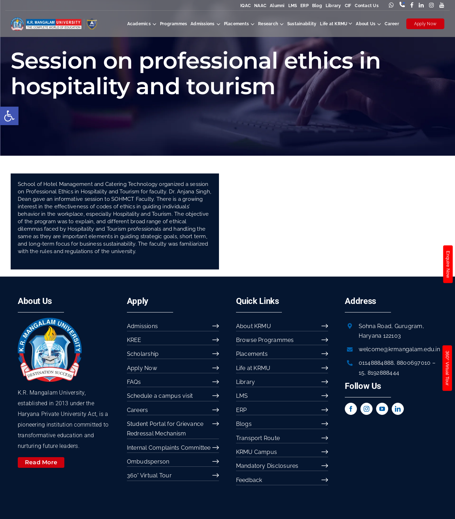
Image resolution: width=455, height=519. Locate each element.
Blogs (244, 424)
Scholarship (143, 354)
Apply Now (425, 23)
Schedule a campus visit (160, 395)
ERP (304, 5)
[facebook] (351, 409)
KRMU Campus (256, 452)
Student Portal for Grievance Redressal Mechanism (165, 429)
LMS (292, 5)
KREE (134, 340)
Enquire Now (447, 264)
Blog (317, 5)
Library (333, 5)
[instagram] (366, 409)
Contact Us (366, 5)
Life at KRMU (253, 368)
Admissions (142, 326)
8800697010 (413, 362)
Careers (137, 410)
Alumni (277, 5)
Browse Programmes (265, 340)
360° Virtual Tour (149, 475)
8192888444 (383, 372)
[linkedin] (398, 409)
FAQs (134, 382)
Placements (252, 354)
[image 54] (50, 320)
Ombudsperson (148, 461)
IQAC (245, 5)
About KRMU (253, 326)
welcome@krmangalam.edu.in (399, 349)
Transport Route (258, 438)
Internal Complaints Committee (169, 447)
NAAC (260, 5)
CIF (348, 5)
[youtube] (382, 409)
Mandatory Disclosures (267, 465)
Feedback (249, 480)
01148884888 (376, 362)
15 (361, 372)
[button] (9, 116)
